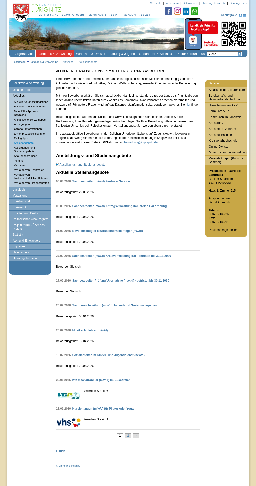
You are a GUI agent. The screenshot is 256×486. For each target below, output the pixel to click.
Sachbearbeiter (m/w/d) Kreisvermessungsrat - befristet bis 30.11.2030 (121, 256)
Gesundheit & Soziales (155, 54)
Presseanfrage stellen (223, 230)
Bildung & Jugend (122, 54)
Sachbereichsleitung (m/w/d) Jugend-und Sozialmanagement (115, 305)
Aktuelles (68, 62)
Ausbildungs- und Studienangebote (83, 164)
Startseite (20, 62)
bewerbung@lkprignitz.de (141, 142)
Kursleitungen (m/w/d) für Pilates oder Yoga (103, 408)
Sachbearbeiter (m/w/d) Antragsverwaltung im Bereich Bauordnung (119, 206)
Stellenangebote (87, 62)
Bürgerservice (24, 54)
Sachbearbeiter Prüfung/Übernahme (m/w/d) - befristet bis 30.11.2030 (120, 280)
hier (188, 104)
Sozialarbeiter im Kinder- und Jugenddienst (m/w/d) (108, 355)
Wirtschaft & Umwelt (90, 54)
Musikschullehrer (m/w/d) (90, 330)
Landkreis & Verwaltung (55, 54)
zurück (60, 451)
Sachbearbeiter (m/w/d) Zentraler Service (101, 181)
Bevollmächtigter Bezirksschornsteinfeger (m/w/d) (107, 231)
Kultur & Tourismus (191, 54)
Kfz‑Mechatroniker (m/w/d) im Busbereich (101, 380)
